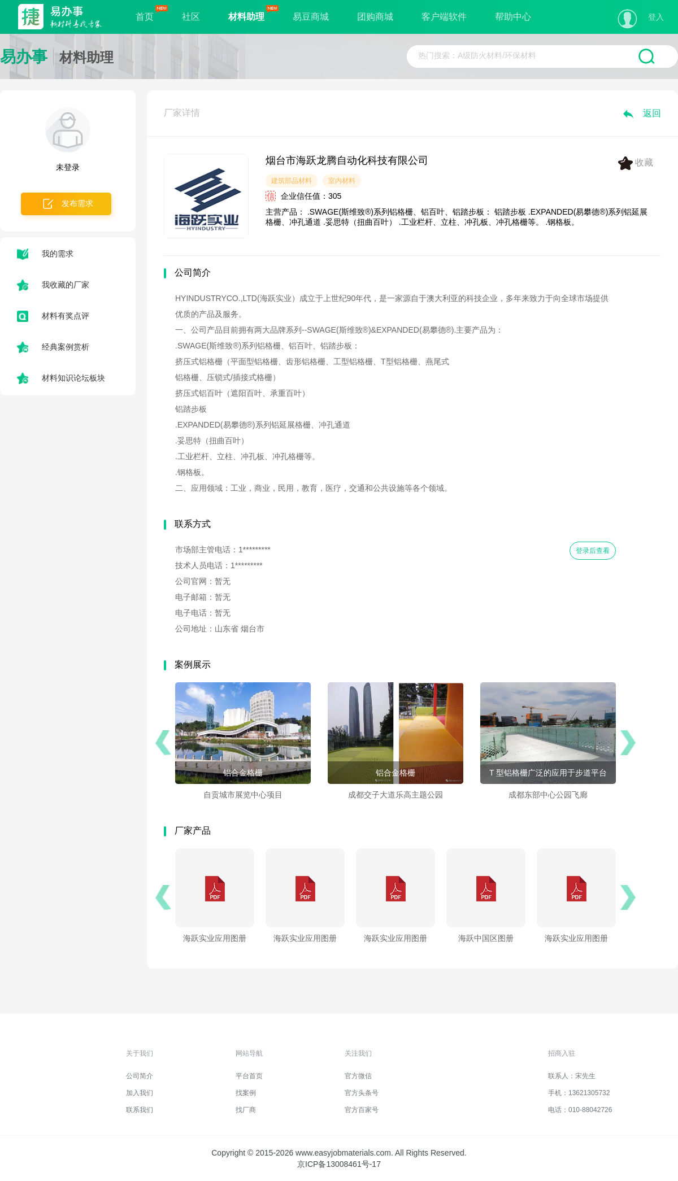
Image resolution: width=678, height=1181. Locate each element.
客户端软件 (444, 16)
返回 (641, 113)
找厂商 (246, 1110)
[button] (163, 742)
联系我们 (139, 1110)
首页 (145, 16)
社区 (191, 16)
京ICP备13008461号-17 (339, 1164)
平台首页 (249, 1076)
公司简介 (139, 1076)
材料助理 (246, 16)
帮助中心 (513, 16)
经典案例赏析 (53, 346)
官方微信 (358, 1076)
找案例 (246, 1093)
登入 (656, 16)
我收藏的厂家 (53, 284)
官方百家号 (362, 1110)
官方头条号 (362, 1093)
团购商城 (375, 16)
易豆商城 (311, 16)
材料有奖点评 (53, 315)
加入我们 (139, 1093)
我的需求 (45, 253)
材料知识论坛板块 (61, 377)
